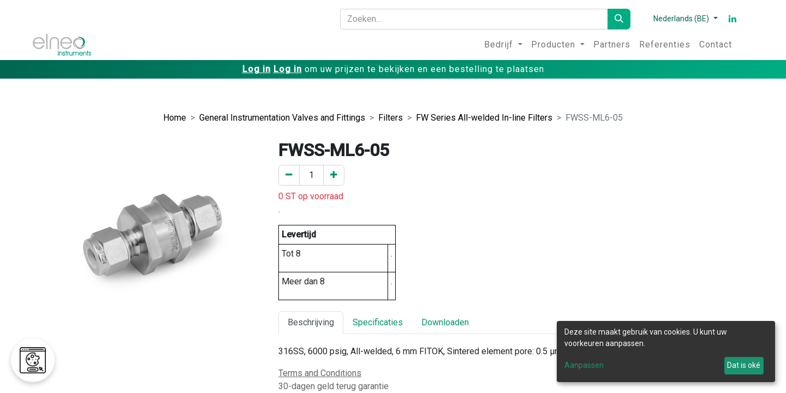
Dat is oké (743, 365)
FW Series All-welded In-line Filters (484, 117)
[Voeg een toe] (333, 175)
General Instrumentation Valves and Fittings (282, 117)
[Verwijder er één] (289, 175)
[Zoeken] (619, 19)
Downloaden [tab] (445, 322)
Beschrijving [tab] (311, 322)
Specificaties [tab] (378, 322)
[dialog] (666, 351)
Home (174, 117)
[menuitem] (503, 45)
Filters (390, 117)
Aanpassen (584, 365)
